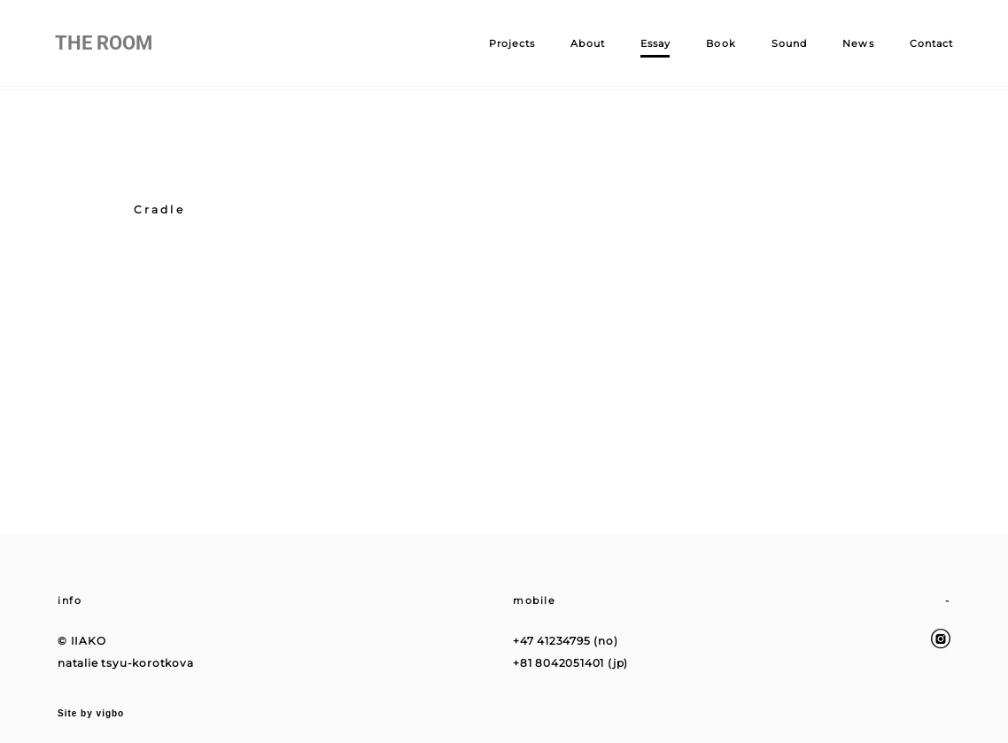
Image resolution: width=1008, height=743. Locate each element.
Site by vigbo (91, 701)
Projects (508, 45)
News (855, 45)
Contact (928, 45)
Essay (652, 45)
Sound (786, 45)
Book (718, 45)
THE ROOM (106, 45)
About (585, 45)
